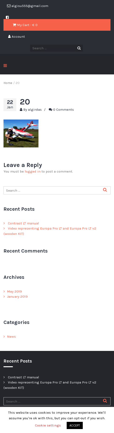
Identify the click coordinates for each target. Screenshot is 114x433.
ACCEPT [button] (74, 425)
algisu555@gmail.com (27, 6)
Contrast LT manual (23, 223)
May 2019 (14, 291)
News (11, 336)
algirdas (35, 109)
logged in (33, 171)
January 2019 (17, 296)
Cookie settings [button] (48, 425)
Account (16, 36)
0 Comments (63, 109)
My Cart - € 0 (25, 25)
